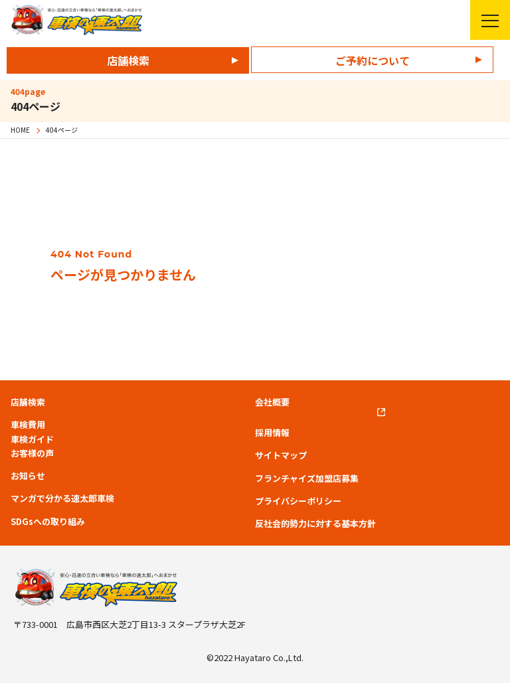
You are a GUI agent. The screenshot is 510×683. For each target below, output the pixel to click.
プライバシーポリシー (298, 501)
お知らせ (28, 476)
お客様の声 (32, 453)
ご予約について (372, 60)
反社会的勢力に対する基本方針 (315, 524)
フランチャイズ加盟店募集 (307, 479)
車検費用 (28, 425)
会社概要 (272, 402)
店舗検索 (128, 60)
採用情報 (272, 433)
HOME (20, 130)
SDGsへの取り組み (48, 522)
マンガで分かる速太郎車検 (62, 498)
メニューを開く (484, 20)
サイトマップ (281, 455)
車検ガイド (32, 439)
